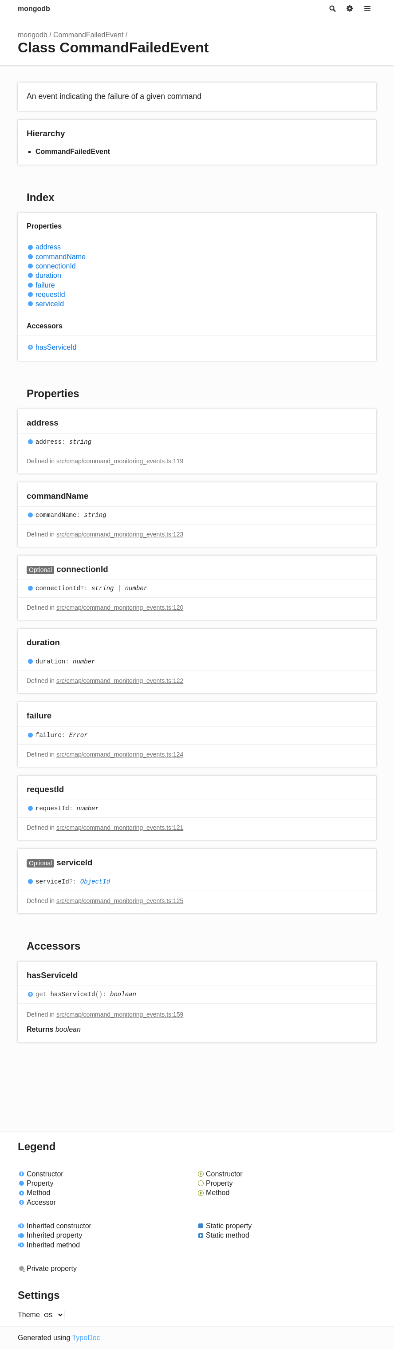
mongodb (34, 8)
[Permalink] (67, 423)
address (48, 247)
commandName (60, 256)
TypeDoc (86, 1337)
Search (332, 9)
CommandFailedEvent (88, 35)
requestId (50, 294)
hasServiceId (56, 347)
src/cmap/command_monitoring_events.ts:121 (119, 827)
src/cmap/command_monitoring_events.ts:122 (119, 680)
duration (48, 275)
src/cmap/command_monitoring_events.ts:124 (119, 754)
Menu (367, 9)
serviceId (49, 304)
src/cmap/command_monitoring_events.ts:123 (119, 534)
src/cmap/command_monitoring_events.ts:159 (119, 1014)
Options (350, 9)
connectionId (55, 266)
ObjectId (95, 881)
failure (45, 285)
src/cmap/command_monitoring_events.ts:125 (119, 900)
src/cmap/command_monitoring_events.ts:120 (119, 607)
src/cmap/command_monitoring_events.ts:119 (119, 461)
